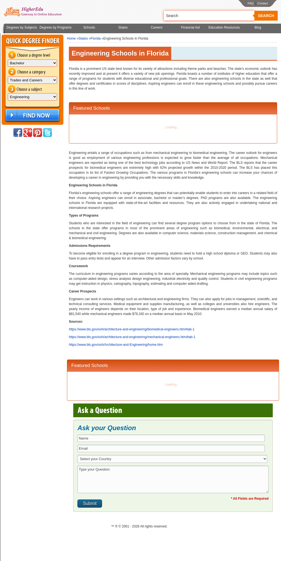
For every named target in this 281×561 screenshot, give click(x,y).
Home (71, 38)
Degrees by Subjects (22, 27)
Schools (89, 27)
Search (266, 15)
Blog (258, 27)
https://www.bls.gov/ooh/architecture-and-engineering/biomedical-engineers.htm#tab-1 (132, 329)
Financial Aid (190, 27)
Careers (157, 27)
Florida (96, 38)
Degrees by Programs (56, 27)
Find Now (32, 115)
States (123, 27)
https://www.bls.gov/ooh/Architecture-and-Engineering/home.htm (116, 345)
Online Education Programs (33, 12)
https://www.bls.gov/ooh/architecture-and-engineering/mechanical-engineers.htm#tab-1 (132, 337)
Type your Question (173, 479)
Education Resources (224, 27)
